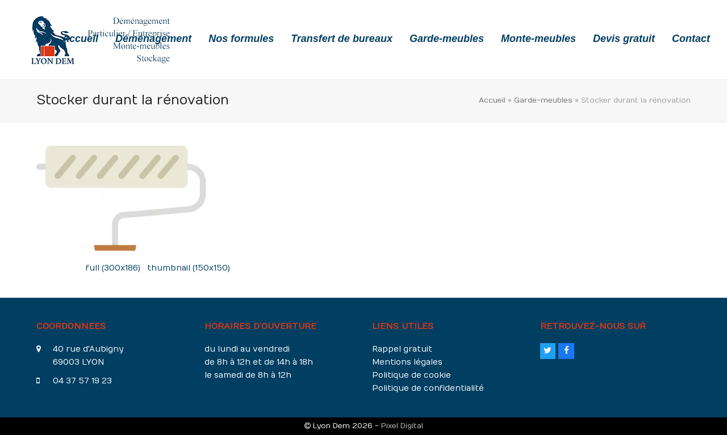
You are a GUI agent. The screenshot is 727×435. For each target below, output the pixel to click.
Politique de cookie (411, 375)
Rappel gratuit (402, 349)
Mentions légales (407, 362)
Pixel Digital (402, 425)
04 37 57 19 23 (82, 381)
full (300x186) (113, 268)
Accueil (492, 100)
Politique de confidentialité (428, 388)
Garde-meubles (543, 100)
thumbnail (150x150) (188, 268)
